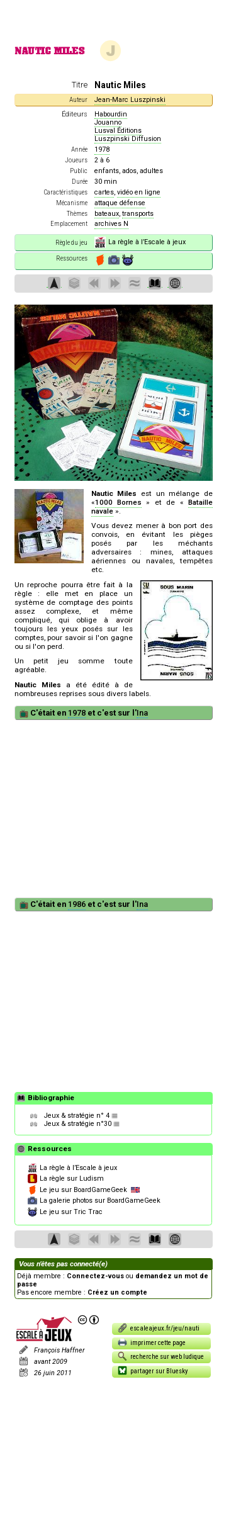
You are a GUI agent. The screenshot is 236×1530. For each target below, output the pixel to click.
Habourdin (110, 114)
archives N (111, 224)
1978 (102, 149)
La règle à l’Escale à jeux (140, 242)
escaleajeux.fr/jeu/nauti (159, 1327)
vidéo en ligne (138, 192)
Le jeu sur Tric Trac (65, 1212)
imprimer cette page (152, 1342)
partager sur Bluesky (153, 1370)
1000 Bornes (118, 502)
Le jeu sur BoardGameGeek (84, 1190)
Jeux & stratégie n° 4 (77, 1115)
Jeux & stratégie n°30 (77, 1124)
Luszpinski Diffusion (127, 139)
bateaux (106, 214)
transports (138, 214)
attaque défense (119, 203)
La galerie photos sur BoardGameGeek (94, 1200)
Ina (142, 712)
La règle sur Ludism (66, 1178)
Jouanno (107, 122)
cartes (104, 192)
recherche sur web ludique (161, 1356)
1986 (77, 904)
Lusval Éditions (118, 131)
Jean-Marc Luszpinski (130, 100)
